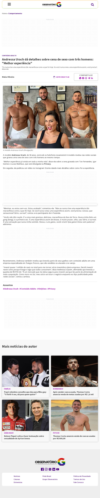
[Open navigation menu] (9, 4)
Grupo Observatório (50, 479)
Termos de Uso (79, 479)
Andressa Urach (19, 155)
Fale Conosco (78, 482)
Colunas (17, 479)
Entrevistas (18, 482)
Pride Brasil (46, 476)
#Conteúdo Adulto (27, 289)
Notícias (17, 476)
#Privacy (51, 289)
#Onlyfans (41, 289)
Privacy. (47, 164)
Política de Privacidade (82, 476)
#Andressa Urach (10, 289)
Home (4, 13)
